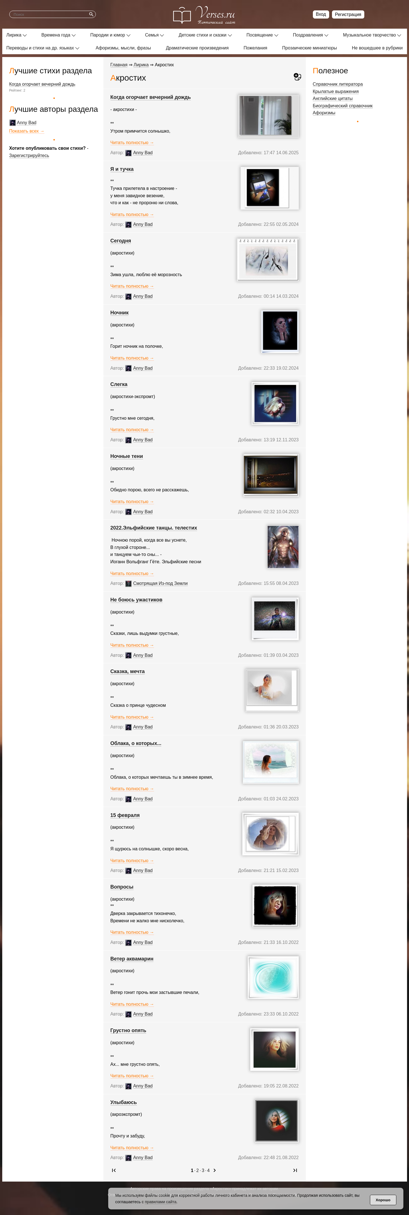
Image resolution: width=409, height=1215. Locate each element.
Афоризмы (324, 112)
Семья (152, 35)
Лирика (14, 35)
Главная (119, 64)
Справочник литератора (338, 84)
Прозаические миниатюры (309, 48)
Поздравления (308, 35)
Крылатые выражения (336, 91)
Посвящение (260, 35)
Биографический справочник (343, 105)
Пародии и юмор (107, 35)
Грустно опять (128, 1030)
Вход (321, 14)
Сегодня (120, 241)
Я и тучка (122, 169)
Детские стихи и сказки (203, 35)
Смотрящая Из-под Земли (160, 583)
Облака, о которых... (135, 743)
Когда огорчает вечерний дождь (42, 84)
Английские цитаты (333, 98)
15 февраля (125, 815)
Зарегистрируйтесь (29, 155)
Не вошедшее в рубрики (377, 48)
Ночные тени (126, 456)
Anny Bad (26, 122)
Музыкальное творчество (369, 35)
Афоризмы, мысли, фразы (123, 48)
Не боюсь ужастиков (136, 600)
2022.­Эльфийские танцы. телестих (153, 528)
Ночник (119, 312)
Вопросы (122, 887)
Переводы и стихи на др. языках (40, 48)
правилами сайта (160, 1202)
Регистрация (348, 14)
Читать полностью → (132, 142)
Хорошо (383, 1200)
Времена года (55, 35)
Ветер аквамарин (131, 959)
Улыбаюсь (123, 1102)
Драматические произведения (197, 48)
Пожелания (255, 48)
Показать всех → (27, 131)
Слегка (119, 384)
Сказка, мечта (127, 671)
